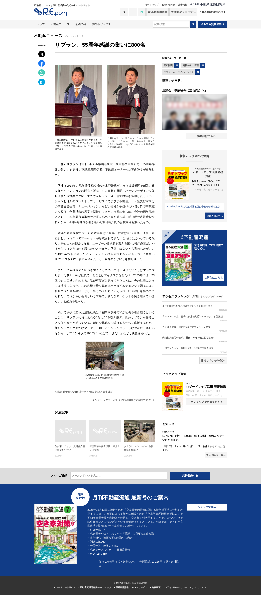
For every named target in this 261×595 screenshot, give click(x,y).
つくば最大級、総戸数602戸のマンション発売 (194, 329)
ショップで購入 (207, 507)
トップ (41, 24)
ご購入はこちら (215, 216)
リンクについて (198, 587)
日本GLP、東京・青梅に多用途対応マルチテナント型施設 (194, 318)
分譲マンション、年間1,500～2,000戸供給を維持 (194, 350)
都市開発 (168, 65)
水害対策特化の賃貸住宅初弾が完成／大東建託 (84, 391)
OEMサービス (139, 587)
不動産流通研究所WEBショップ (95, 587)
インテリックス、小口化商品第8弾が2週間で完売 (123, 400)
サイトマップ (151, 4)
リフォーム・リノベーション (179, 72)
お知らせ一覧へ (215, 455)
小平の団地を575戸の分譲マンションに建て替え (194, 307)
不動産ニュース (60, 24)
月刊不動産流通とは (212, 12)
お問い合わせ (168, 4)
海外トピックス (101, 24)
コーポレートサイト (64, 587)
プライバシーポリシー (175, 587)
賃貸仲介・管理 (191, 65)
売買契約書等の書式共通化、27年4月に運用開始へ (194, 339)
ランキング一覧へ (213, 360)
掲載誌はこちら (206, 136)
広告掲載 (182, 4)
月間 (195, 296)
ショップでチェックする (206, 401)
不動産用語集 (157, 12)
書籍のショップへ (183, 12)
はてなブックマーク (212, 296)
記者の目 (81, 24)
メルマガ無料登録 (212, 24)
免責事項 (155, 587)
